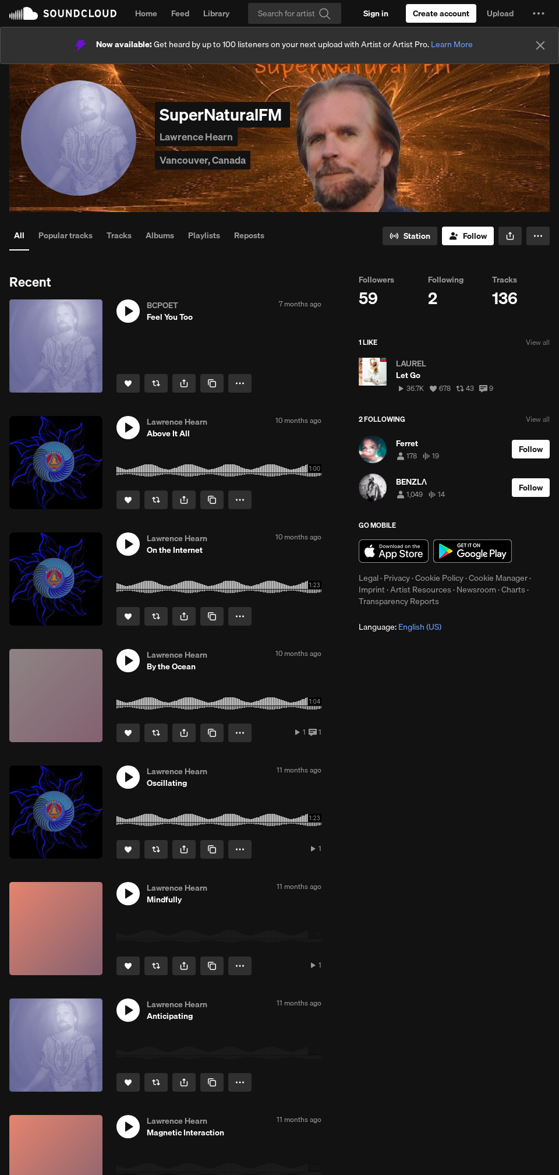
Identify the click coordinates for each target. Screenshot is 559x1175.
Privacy (397, 577)
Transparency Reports (399, 601)
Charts (513, 589)
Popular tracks (65, 235)
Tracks (119, 235)
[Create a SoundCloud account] (441, 13)
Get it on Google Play (472, 551)
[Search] (294, 13)
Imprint (372, 589)
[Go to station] (410, 236)
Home (146, 13)
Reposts (249, 235)
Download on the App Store (394, 551)
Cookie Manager (498, 577)
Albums (160, 235)
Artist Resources (420, 589)
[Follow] (468, 236)
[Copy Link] (212, 383)
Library (216, 13)
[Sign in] (375, 13)
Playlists (204, 235)
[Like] (128, 383)
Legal (368, 577)
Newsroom (476, 589)
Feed (180, 13)
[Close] (540, 45)
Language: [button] (400, 626)
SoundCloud (62, 13)
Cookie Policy (439, 577)
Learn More (452, 44)
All (19, 235)
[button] (539, 13)
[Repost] (156, 383)
